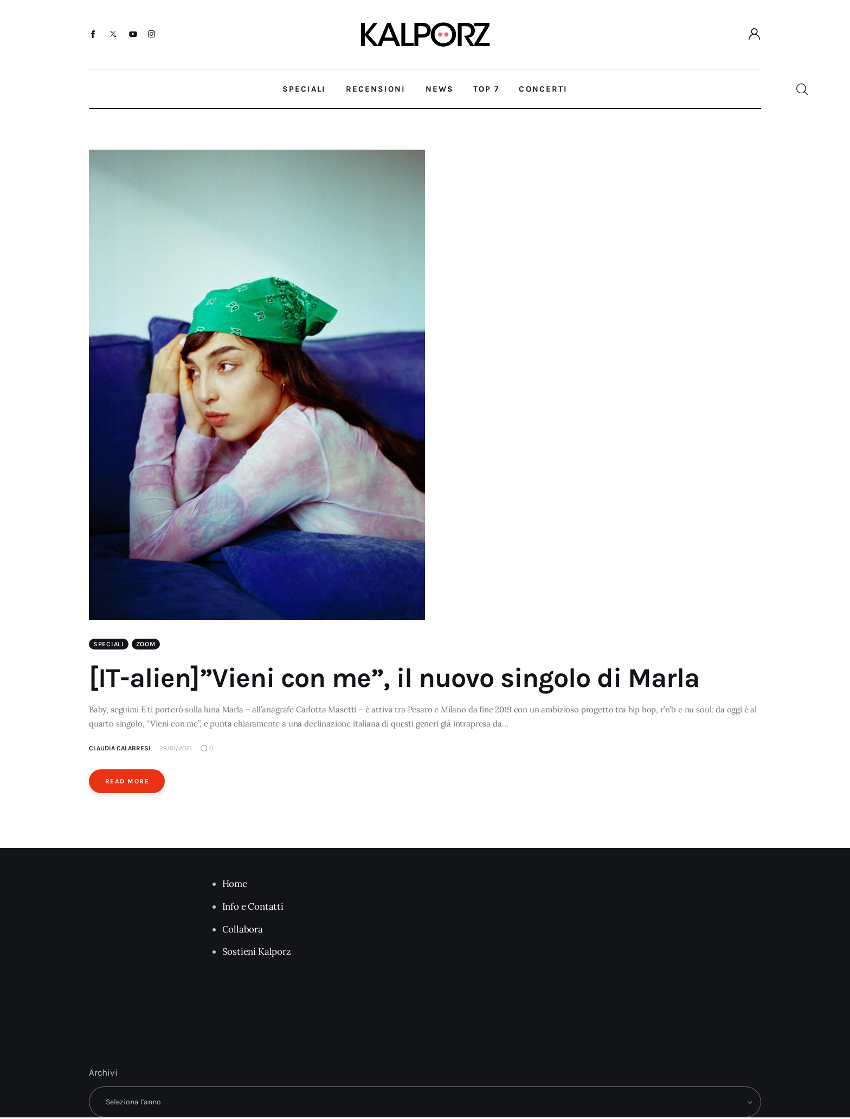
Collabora (242, 930)
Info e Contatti (253, 908)
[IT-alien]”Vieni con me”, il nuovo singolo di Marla (394, 679)
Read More (127, 782)
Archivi (103, 1073)
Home (234, 885)
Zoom (146, 645)
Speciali (108, 645)
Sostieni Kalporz (256, 953)
